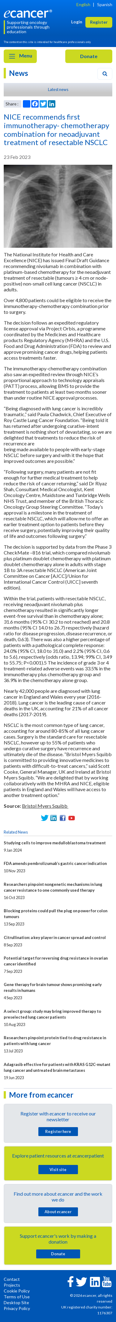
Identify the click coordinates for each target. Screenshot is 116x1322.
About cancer (58, 1211)
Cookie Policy (17, 1290)
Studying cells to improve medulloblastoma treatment (55, 842)
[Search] (104, 74)
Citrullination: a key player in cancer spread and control (55, 937)
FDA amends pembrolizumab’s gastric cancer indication (55, 863)
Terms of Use (17, 1296)
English (83, 4)
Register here (58, 1131)
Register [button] (99, 22)
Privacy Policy (17, 1308)
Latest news (58, 89)
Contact (12, 1279)
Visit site (58, 1169)
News (18, 73)
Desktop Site (16, 1302)
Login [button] (76, 21)
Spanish (104, 4)
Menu (20, 56)
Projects (12, 1285)
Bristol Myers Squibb (45, 806)
